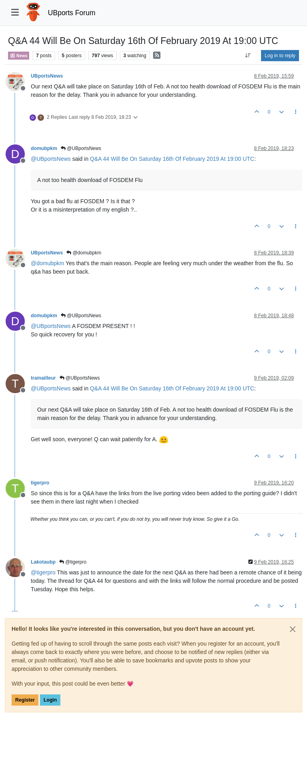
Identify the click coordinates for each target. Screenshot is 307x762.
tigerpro (40, 483)
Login (50, 700)
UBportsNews (47, 76)
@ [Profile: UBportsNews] (51, 159)
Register (25, 700)
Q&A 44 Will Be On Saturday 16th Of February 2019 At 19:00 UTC (172, 159)
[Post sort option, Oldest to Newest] (248, 55)
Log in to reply (280, 55)
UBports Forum (72, 13)
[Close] (292, 629)
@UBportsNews (81, 148)
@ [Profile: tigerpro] (43, 572)
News (18, 55)
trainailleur (43, 378)
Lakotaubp (43, 562)
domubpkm (44, 148)
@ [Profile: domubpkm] (47, 263)
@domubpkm (83, 253)
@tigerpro (72, 562)
